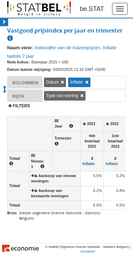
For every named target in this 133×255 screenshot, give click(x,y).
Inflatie (76, 82)
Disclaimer (88, 251)
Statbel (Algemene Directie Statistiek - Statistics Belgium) (59, 215)
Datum (52, 82)
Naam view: (20, 47)
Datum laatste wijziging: (29, 69)
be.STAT (92, 8)
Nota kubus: (18, 62)
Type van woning (62, 95)
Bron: (12, 212)
